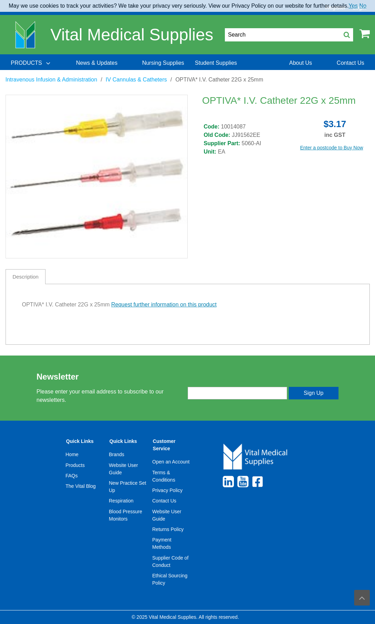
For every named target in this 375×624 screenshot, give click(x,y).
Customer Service (164, 444)
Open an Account (170, 462)
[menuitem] (31, 63)
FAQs (72, 475)
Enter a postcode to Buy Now (331, 147)
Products (75, 465)
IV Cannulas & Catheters (136, 80)
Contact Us (164, 501)
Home (72, 454)
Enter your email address (217, 380)
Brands (116, 454)
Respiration (121, 501)
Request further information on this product (164, 304)
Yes (353, 6)
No (362, 6)
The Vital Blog (81, 486)
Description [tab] (26, 277)
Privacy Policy (167, 490)
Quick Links (79, 441)
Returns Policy (168, 529)
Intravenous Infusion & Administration (51, 80)
